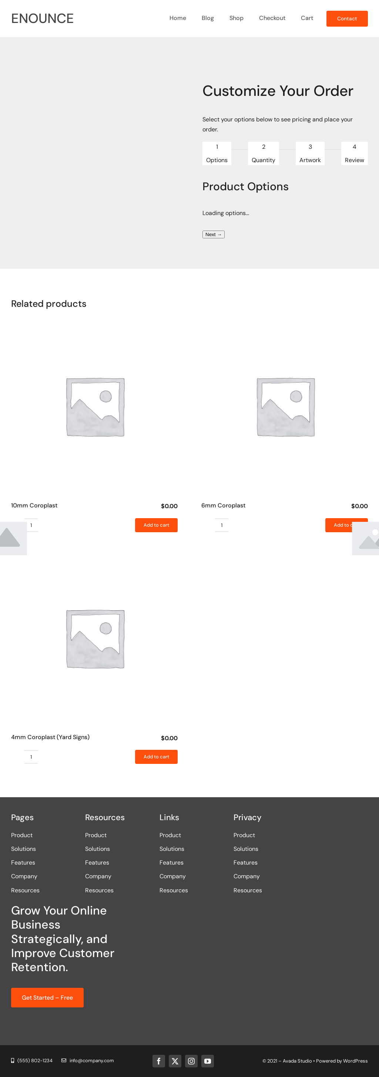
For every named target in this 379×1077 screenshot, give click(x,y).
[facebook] (158, 1061)
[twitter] (175, 1061)
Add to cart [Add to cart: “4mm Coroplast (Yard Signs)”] (156, 757)
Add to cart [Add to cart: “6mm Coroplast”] (346, 525)
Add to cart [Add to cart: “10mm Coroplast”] (156, 525)
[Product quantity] (31, 525)
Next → (213, 234)
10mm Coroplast (34, 505)
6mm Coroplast (223, 505)
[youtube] (207, 1061)
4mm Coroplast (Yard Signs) (50, 737)
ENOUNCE (42, 18)
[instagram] (191, 1061)
